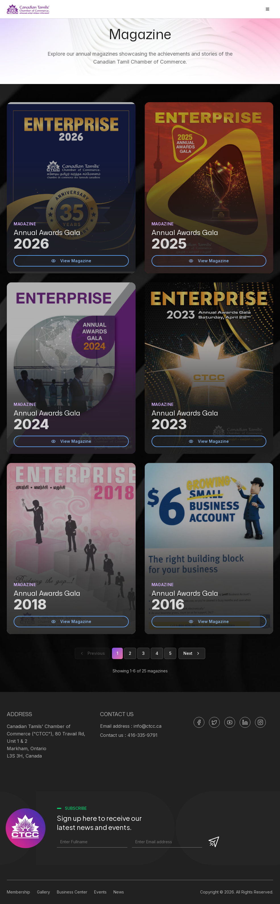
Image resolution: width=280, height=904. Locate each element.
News (118, 892)
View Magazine (71, 260)
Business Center (72, 892)
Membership (18, 892)
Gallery (43, 892)
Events (100, 892)
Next (191, 653)
